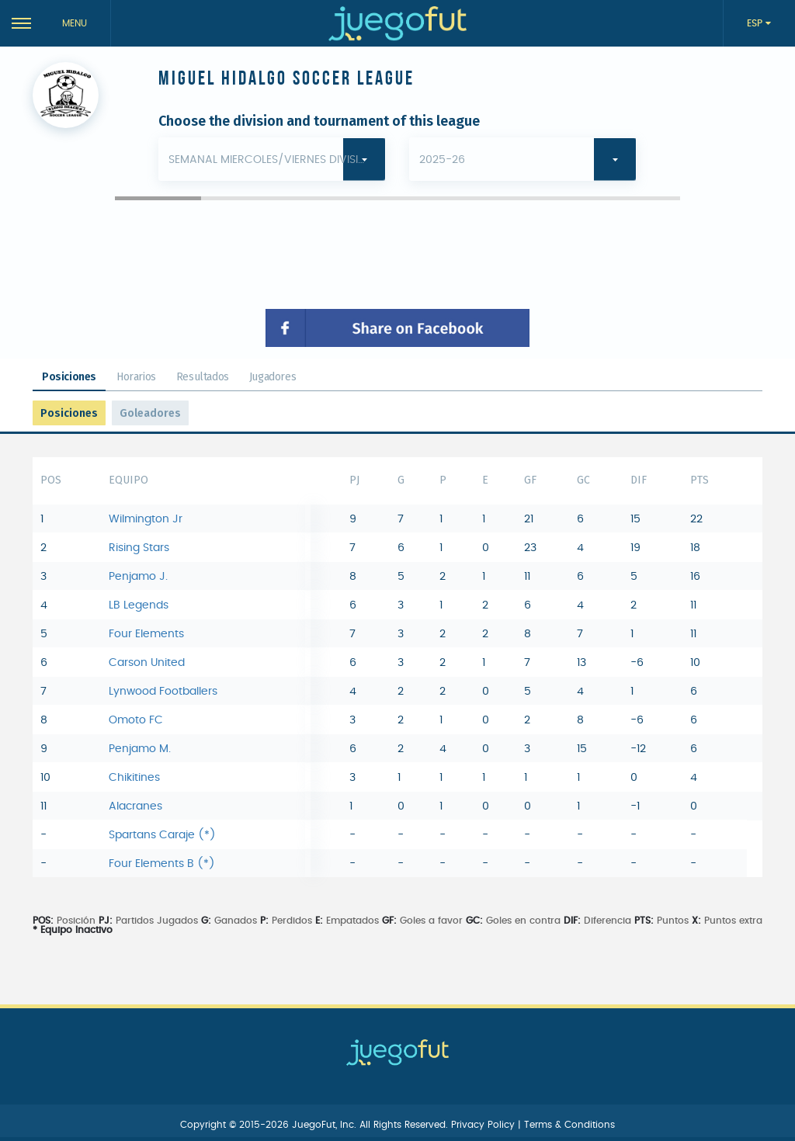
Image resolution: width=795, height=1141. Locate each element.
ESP (756, 23)
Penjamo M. (140, 749)
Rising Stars (139, 548)
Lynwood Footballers (163, 691)
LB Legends (138, 605)
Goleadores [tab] (150, 413)
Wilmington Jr (145, 519)
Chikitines (134, 777)
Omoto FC (136, 720)
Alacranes (135, 806)
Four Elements (146, 634)
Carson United (147, 662)
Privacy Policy (484, 1124)
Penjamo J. (138, 576)
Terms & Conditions (569, 1124)
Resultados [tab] (202, 376)
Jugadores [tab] (272, 376)
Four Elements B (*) (162, 863)
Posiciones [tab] (69, 376)
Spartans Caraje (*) (162, 835)
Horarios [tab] (136, 376)
